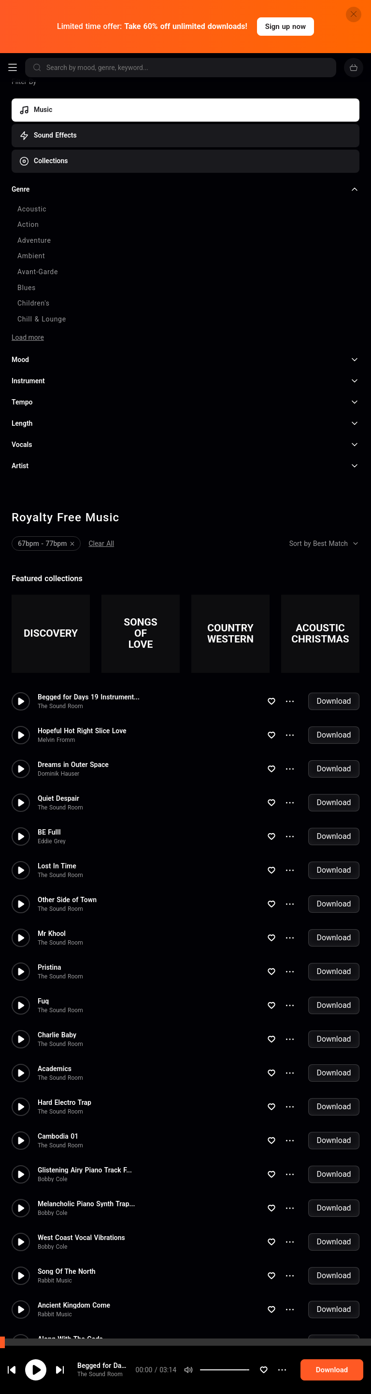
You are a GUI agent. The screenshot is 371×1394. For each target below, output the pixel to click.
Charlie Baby (57, 959)
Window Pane (58, 1330)
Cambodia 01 (58, 1060)
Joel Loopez (54, 1340)
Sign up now (285, 26)
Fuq (43, 925)
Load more (28, 262)
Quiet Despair (58, 722)
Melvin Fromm (56, 664)
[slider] (267, 1373)
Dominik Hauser (58, 698)
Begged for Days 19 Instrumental (116, 1369)
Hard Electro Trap (64, 1026)
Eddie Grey (52, 765)
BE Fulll (49, 756)
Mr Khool (52, 857)
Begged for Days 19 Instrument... (89, 621)
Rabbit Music (55, 1205)
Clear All (101, 468)
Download (333, 625)
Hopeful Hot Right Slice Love (82, 655)
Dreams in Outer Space (73, 688)
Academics (54, 993)
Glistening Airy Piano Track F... (85, 1094)
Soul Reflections (62, 1297)
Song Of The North (67, 1195)
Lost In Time (57, 790)
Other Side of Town (67, 824)
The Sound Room (100, 1378)
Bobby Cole (52, 1103)
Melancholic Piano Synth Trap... (86, 1128)
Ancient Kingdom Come (74, 1229)
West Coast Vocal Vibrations (81, 1161)
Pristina (49, 891)
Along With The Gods (70, 1263)
